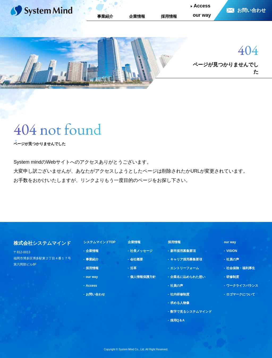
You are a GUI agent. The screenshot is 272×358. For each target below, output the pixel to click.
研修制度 (232, 277)
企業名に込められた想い (187, 277)
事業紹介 (105, 16)
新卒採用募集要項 (183, 251)
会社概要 (136, 259)
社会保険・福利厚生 (240, 268)
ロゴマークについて (240, 294)
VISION (231, 251)
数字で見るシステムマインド (191, 311)
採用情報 (169, 16)
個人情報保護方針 (143, 277)
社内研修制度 (179, 294)
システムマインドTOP (99, 242)
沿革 (133, 268)
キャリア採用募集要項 (186, 259)
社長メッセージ (141, 251)
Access (202, 5)
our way (202, 15)
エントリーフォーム (184, 268)
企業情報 (137, 16)
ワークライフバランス (242, 285)
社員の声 (176, 285)
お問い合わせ (251, 10)
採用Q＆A (177, 320)
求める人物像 (179, 303)
